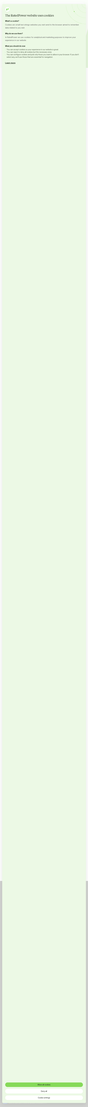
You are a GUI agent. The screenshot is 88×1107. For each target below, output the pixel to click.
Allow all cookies (44, 1085)
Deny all (44, 1091)
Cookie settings (44, 1098)
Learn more (10, 63)
